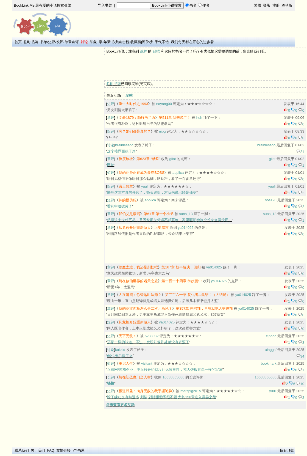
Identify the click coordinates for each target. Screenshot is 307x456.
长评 (59, 42)
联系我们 (22, 450)
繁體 (257, 5)
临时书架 (31, 42)
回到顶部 (287, 450)
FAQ (50, 450)
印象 (93, 42)
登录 (266, 5)
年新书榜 (111, 42)
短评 (51, 42)
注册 (276, 5)
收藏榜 (135, 42)
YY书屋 (78, 450)
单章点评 (72, 42)
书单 (43, 42)
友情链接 (63, 450)
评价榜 (147, 42)
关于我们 (38, 450)
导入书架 (105, 5)
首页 (18, 42)
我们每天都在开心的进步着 (192, 42)
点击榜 (124, 42)
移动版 (286, 5)
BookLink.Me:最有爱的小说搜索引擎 (42, 5)
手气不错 (162, 42)
